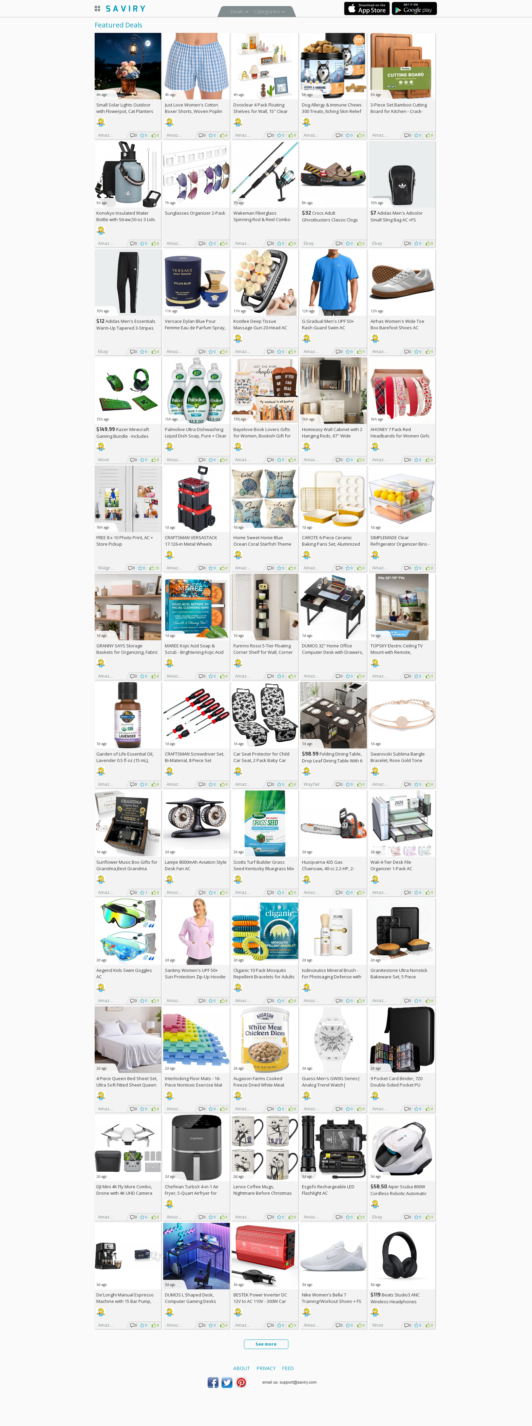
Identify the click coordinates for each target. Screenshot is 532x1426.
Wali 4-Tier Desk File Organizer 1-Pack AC (391, 865)
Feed (288, 1368)
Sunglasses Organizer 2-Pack (195, 213)
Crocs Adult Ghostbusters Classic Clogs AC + (330, 219)
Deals (237, 11)
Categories (267, 11)
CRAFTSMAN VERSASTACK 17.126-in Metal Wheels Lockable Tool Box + (191, 543)
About (241, 1368)
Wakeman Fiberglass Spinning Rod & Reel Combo (261, 216)
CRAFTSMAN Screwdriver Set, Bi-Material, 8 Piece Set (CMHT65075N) (194, 760)
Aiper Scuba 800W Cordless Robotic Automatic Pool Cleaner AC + (398, 1193)
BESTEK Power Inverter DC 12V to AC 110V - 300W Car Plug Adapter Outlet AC (260, 1301)
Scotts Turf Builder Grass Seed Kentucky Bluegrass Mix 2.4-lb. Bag (263, 868)
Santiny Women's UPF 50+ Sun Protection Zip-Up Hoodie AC (195, 976)
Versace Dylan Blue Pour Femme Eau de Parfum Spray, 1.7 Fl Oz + (195, 327)
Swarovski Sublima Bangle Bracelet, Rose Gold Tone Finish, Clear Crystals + (397, 760)
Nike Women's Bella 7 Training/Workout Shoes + (331, 1298)
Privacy (266, 1368)
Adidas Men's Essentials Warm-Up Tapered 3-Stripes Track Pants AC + (125, 327)
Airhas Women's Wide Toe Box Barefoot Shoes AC (397, 324)
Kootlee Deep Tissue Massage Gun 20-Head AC (260, 324)
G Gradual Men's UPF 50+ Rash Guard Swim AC (328, 324)
